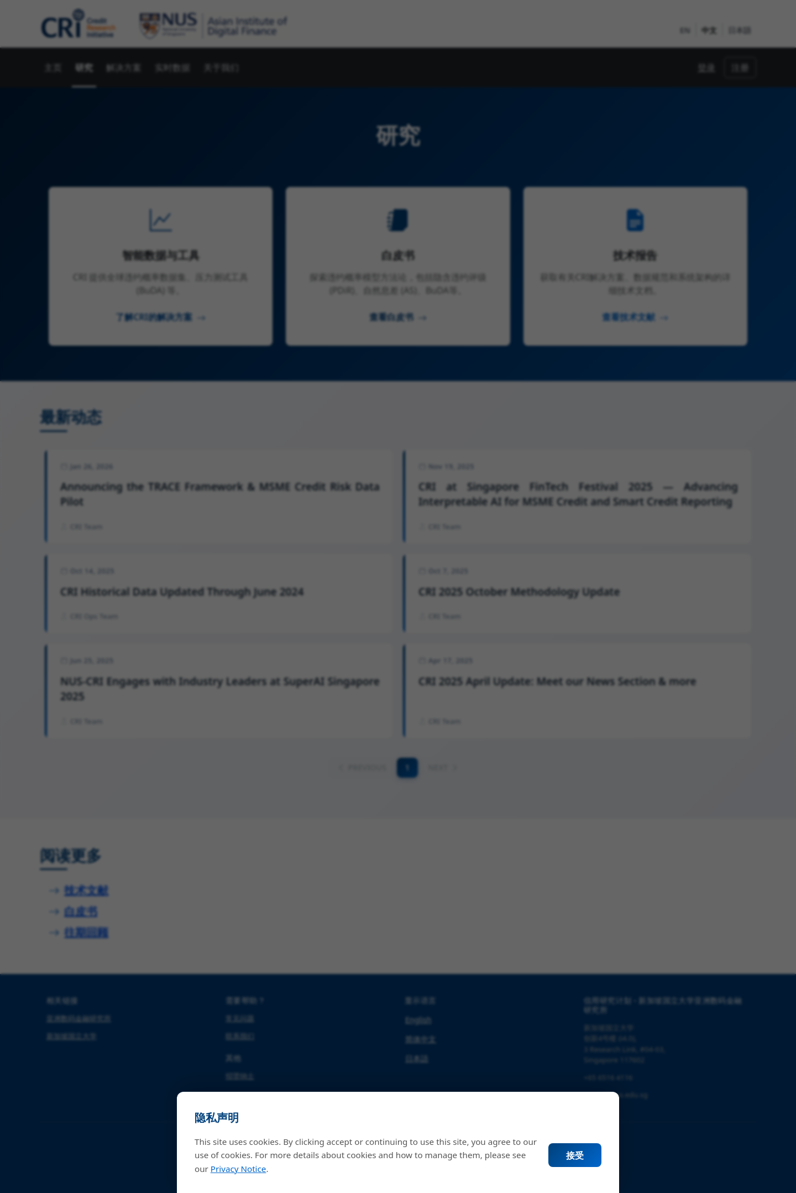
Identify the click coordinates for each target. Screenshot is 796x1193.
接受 (575, 1155)
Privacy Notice (238, 1168)
